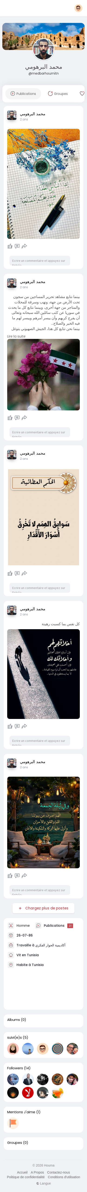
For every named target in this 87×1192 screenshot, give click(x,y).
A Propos (37, 1172)
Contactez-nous (58, 1172)
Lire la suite (16, 336)
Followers (15, 1068)
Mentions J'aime (21, 1112)
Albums (13, 1020)
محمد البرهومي (43, 67)
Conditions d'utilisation (64, 1177)
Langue (43, 1183)
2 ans (24, 119)
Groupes (14, 1143)
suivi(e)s (14, 1037)
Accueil (22, 1172)
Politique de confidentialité (26, 1177)
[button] (78, 8)
